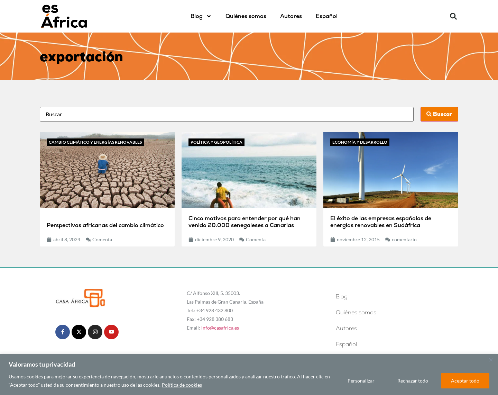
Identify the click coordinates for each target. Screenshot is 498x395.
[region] (249, 374)
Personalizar (361, 381)
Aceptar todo (465, 381)
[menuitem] (326, 16)
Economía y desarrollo (359, 142)
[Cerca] (491, 360)
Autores (291, 16)
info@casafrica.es (220, 328)
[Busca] (227, 114)
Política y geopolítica (216, 142)
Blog (201, 16)
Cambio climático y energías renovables (95, 142)
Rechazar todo (412, 381)
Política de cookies (182, 385)
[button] (453, 16)
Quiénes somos (245, 16)
